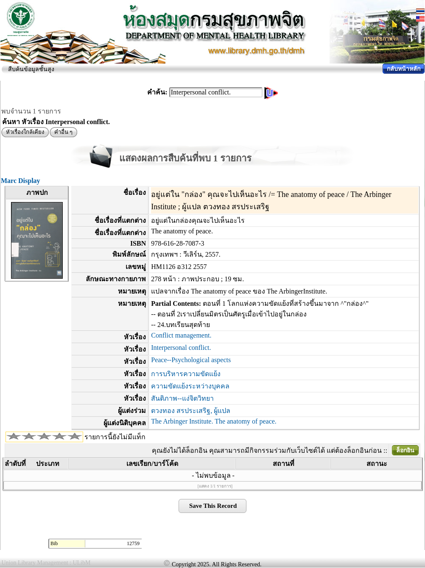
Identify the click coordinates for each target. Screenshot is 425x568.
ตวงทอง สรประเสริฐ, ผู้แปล (190, 410)
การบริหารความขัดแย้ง (186, 373)
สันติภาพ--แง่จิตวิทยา (182, 398)
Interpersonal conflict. (181, 347)
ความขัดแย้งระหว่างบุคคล (190, 386)
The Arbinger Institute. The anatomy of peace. (214, 421)
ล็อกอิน (405, 450)
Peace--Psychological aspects (191, 359)
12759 (133, 543)
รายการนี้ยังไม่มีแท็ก (114, 437)
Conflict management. (181, 335)
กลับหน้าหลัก (403, 69)
